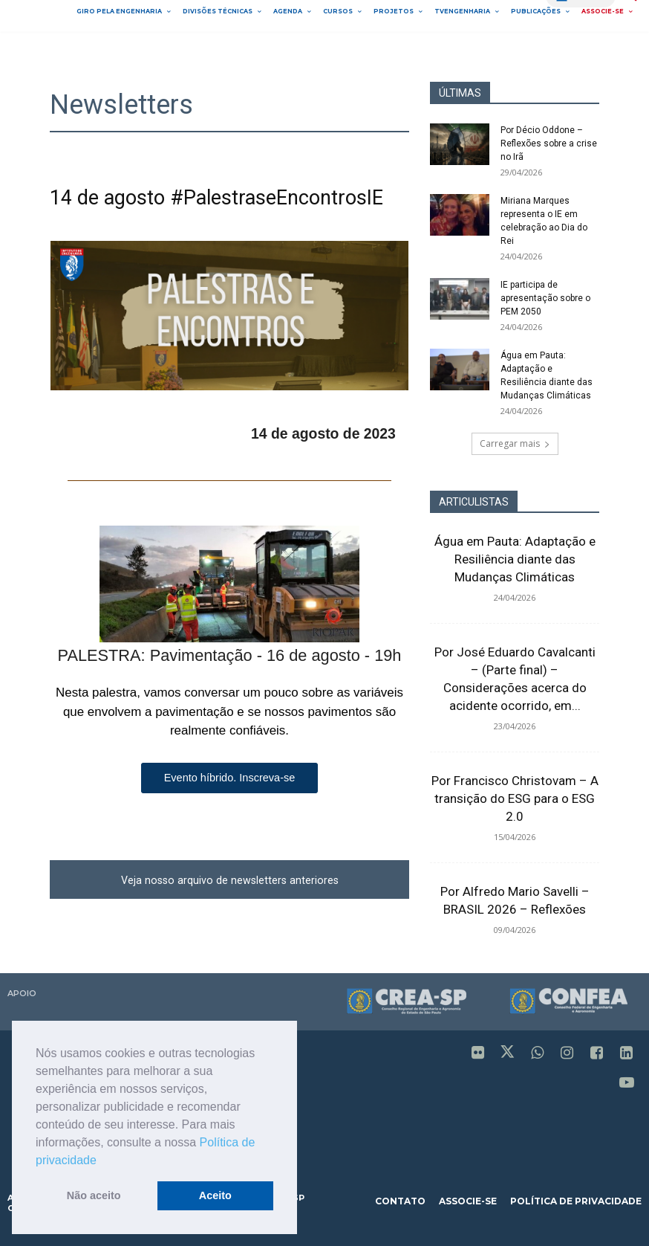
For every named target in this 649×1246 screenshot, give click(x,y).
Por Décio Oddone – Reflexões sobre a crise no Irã (548, 143)
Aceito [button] (215, 1195)
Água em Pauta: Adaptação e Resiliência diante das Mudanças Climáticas (515, 559)
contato (400, 1201)
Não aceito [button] (94, 1195)
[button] (102, 1161)
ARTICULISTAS (474, 502)
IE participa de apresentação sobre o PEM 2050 (545, 298)
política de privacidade (576, 1201)
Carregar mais (515, 443)
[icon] (478, 1054)
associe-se (468, 1201)
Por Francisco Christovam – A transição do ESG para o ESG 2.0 (515, 798)
